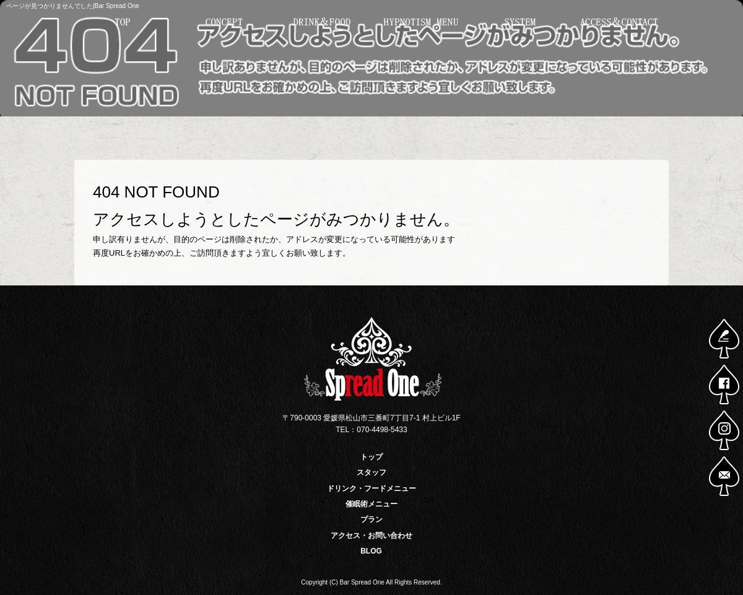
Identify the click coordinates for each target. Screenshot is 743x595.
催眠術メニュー (421, 22)
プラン (520, 22)
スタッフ (222, 22)
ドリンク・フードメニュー (322, 22)
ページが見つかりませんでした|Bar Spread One (72, 5)
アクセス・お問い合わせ (619, 22)
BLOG (371, 551)
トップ (123, 22)
